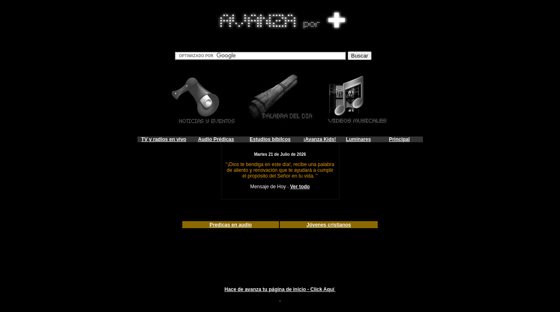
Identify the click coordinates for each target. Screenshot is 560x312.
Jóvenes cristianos (329, 225)
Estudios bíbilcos (270, 139)
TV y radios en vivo (163, 139)
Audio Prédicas (216, 139)
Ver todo (300, 187)
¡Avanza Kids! (320, 139)
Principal (399, 139)
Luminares (358, 139)
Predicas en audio (230, 225)
